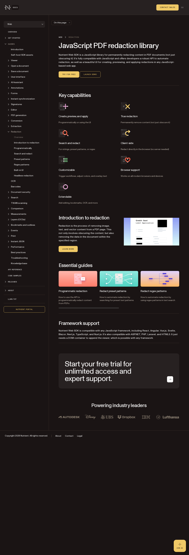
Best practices (18, 252)
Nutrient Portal (24, 309)
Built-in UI (18, 170)
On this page (62, 22)
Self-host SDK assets (22, 54)
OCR (13, 181)
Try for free (69, 74)
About (58, 435)
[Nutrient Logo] (12, 7)
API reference (15, 269)
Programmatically (23, 148)
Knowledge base (19, 263)
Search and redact (23, 153)
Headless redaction (23, 175)
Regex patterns (21, 164)
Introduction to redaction (26, 142)
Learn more (68, 249)
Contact (69, 435)
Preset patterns (22, 159)
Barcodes (16, 186)
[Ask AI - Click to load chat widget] (180, 546)
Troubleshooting (19, 257)
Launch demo (90, 74)
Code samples (14, 276)
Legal (79, 435)
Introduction (17, 49)
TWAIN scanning (19, 203)
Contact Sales (167, 7)
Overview (12, 32)
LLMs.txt (12, 299)
